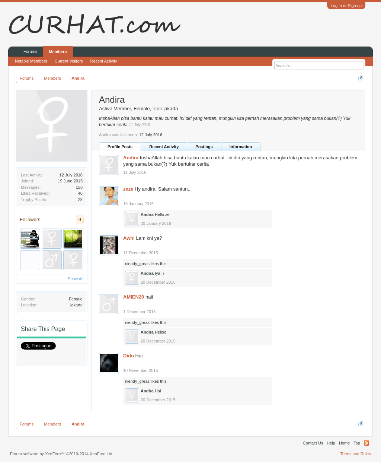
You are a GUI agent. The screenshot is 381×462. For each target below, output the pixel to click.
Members (58, 52)
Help (331, 443)
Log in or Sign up (346, 5)
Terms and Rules (355, 454)
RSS (366, 443)
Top (356, 443)
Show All (75, 279)
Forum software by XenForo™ (61, 454)
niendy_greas (137, 263)
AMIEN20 (133, 297)
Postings (203, 146)
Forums (30, 51)
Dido (128, 356)
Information (241, 146)
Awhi (129, 238)
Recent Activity (164, 146)
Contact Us (313, 443)
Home (344, 443)
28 (80, 199)
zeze (128, 189)
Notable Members (31, 61)
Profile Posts (120, 146)
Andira (130, 157)
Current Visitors (69, 61)
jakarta (76, 305)
